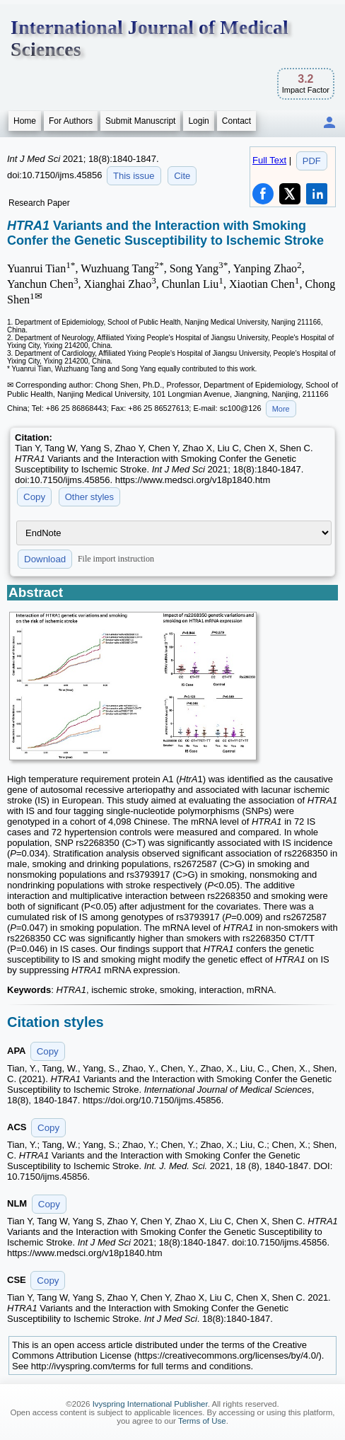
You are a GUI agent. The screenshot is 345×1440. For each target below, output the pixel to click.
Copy (34, 497)
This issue (134, 175)
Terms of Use (202, 1421)
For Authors (71, 121)
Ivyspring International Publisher (150, 1404)
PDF (312, 161)
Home (24, 121)
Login (198, 121)
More (281, 409)
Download (45, 559)
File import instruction (116, 558)
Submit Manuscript (140, 121)
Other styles (89, 497)
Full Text (269, 160)
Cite (182, 175)
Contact (236, 121)
